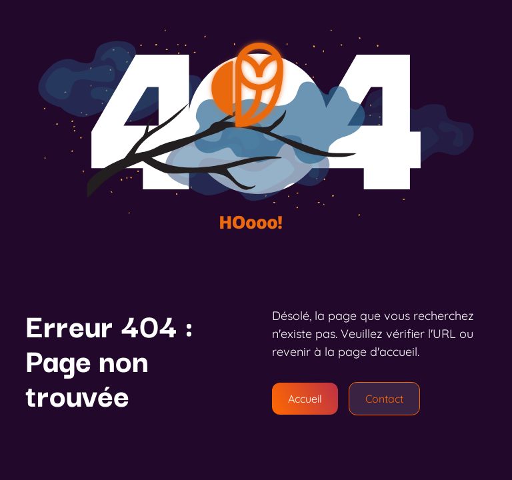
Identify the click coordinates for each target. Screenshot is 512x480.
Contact (384, 398)
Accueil (305, 398)
